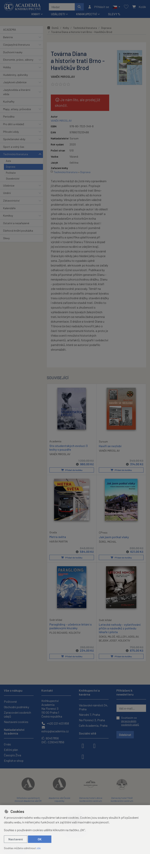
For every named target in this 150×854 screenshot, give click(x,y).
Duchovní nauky (12, 52)
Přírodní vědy (11, 131)
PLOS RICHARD (58, 632)
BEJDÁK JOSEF (108, 640)
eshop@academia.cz (55, 729)
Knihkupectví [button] (86, 14)
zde (39, 848)
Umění (7, 193)
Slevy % (114, 14)
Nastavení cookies (16, 722)
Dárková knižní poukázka (18, 230)
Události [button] (58, 14)
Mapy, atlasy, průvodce (17, 109)
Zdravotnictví (11, 200)
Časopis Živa (12, 755)
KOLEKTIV (74, 632)
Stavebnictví (12, 178)
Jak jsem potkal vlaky (114, 537)
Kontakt (47, 690)
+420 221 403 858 (55, 723)
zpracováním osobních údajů (130, 722)
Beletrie (8, 37)
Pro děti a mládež (13, 124)
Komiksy (8, 215)
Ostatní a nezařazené (16, 223)
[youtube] (83, 756)
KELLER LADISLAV (127, 636)
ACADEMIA (9, 29)
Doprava (10, 166)
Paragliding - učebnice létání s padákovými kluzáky (70, 626)
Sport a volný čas (13, 146)
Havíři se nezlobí (110, 446)
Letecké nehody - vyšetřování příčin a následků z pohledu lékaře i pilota (120, 628)
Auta (8, 160)
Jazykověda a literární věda (16, 92)
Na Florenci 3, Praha (92, 720)
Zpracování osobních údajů (17, 714)
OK (40, 839)
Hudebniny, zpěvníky (15, 74)
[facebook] (83, 745)
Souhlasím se (130, 721)
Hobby (7, 67)
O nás (7, 744)
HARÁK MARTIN (58, 541)
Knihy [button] (35, 14)
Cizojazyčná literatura (16, 44)
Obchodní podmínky (16, 707)
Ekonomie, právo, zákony (18, 59)
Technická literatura (15, 154)
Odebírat (125, 734)
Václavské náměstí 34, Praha (93, 707)
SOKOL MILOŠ (107, 636)
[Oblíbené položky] (126, 7)
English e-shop (13, 760)
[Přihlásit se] (98, 7)
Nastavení (15, 839)
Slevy (6, 238)
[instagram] (94, 745)
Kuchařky (8, 101)
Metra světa (57, 536)
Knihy (66, 27)
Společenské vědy (14, 139)
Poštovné (10, 701)
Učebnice (8, 185)
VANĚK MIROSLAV (63, 76)
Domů (53, 27)
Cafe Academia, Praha (93, 725)
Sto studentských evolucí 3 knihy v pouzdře (68, 447)
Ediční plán (11, 749)
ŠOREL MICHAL (108, 541)
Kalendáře (9, 208)
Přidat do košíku (71, 469)
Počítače (11, 172)
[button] (116, 7)
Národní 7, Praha (89, 714)
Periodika (8, 116)
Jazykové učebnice (15, 82)
